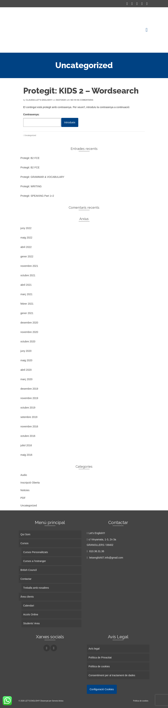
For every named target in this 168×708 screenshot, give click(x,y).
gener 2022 (27, 256)
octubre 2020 (28, 341)
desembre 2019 (29, 388)
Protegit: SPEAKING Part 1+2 (37, 195)
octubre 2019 (28, 407)
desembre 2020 (29, 322)
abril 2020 (26, 369)
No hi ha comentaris (81, 100)
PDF (23, 497)
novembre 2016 (29, 426)
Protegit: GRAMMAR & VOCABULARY (42, 176)
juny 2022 (26, 228)
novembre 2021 (29, 265)
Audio (24, 475)
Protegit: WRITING (31, 186)
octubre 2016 (28, 435)
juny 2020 (26, 350)
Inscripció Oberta (30, 482)
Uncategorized (30, 135)
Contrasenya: (42, 120)
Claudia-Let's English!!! (39, 100)
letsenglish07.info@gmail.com (105, 557)
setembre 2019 (29, 417)
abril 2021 (26, 284)
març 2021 (27, 294)
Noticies (25, 490)
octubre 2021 (28, 275)
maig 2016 (26, 454)
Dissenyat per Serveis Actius (51, 701)
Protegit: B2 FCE (30, 158)
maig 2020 (26, 360)
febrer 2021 (27, 303)
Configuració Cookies (102, 689)
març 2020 (27, 379)
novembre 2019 (29, 398)
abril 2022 (26, 247)
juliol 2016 (26, 445)
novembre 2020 (29, 332)
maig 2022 (26, 237)
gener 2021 (27, 313)
